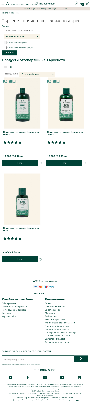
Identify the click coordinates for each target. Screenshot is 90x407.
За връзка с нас (52, 309)
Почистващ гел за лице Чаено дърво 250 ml (65, 133)
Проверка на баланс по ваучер (60, 332)
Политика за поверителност (15, 306)
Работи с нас (51, 316)
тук (77, 400)
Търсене (15, 13)
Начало (5, 13)
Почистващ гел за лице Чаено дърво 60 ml (21, 229)
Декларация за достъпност (58, 342)
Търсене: (5, 26)
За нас (48, 303)
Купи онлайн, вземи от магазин (60, 322)
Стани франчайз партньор (58, 335)
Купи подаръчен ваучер (57, 329)
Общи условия (9, 303)
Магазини (50, 313)
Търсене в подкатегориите (15, 42)
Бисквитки (7, 313)
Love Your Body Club (55, 306)
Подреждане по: (11, 74)
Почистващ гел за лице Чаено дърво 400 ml (21, 133)
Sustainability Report (55, 338)
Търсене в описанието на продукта (18, 47)
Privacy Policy (26, 364)
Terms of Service (34, 364)
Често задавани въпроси (14, 309)
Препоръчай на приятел (57, 326)
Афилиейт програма (55, 319)
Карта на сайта (9, 316)
